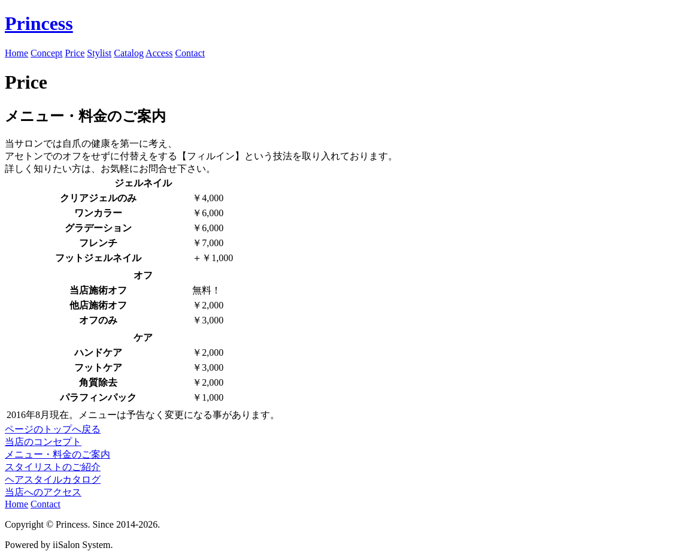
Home (16, 53)
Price (74, 53)
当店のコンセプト (43, 442)
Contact (190, 53)
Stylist (99, 53)
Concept (46, 53)
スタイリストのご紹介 (53, 467)
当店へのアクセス (43, 492)
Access (159, 53)
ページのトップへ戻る (53, 429)
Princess (39, 23)
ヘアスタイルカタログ (53, 479)
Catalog (129, 53)
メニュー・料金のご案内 (57, 454)
